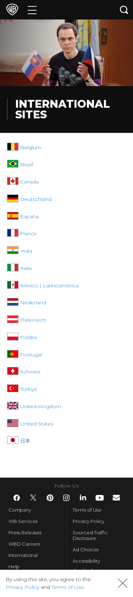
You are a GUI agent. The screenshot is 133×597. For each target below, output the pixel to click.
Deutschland (35, 199)
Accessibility (86, 561)
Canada (29, 182)
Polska (28, 337)
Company (20, 510)
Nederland (33, 302)
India (26, 251)
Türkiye (28, 389)
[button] (122, 583)
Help (14, 566)
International (23, 555)
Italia (26, 268)
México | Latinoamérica (49, 285)
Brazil (26, 164)
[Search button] (124, 9)
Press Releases (25, 532)
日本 (25, 441)
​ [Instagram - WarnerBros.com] (66, 498)
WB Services (23, 521)
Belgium (30, 147)
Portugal (31, 354)
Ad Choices (86, 549)
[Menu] (32, 9)
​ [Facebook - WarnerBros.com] (16, 498)
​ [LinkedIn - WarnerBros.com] (83, 497)
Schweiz (30, 371)
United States (36, 424)
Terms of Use (87, 510)
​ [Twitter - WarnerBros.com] (33, 498)
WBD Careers (24, 544)
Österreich (33, 320)
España (29, 216)
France (28, 233)
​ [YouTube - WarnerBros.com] (99, 497)
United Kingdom (40, 406)
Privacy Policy (88, 521)
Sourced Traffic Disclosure (90, 535)
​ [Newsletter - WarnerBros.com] (116, 497)
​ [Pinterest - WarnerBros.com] (50, 497)
